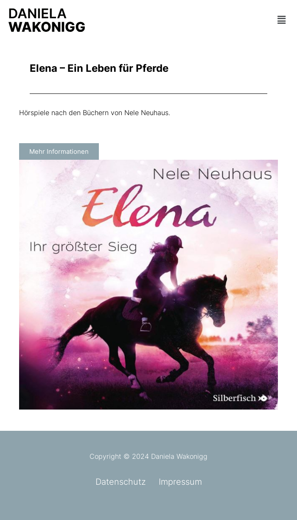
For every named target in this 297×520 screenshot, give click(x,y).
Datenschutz (120, 482)
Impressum (180, 482)
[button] (246, 20)
